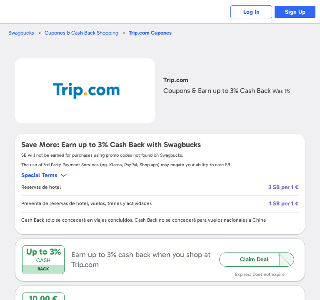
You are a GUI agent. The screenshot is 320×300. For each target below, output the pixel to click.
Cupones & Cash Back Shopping (81, 33)
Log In (251, 11)
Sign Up (295, 11)
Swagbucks (21, 33)
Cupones (150, 33)
